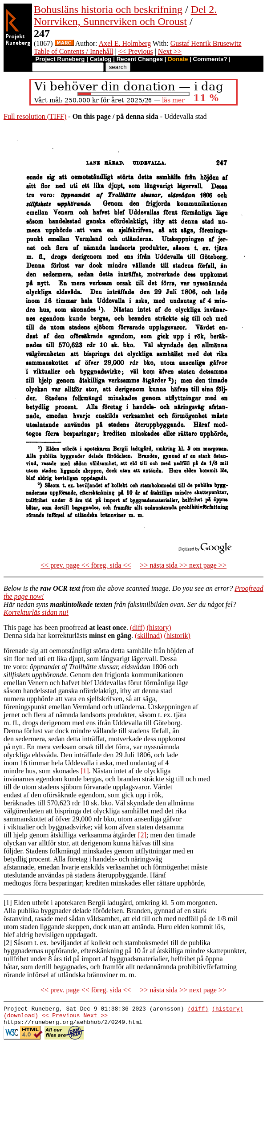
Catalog (101, 59)
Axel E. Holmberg (125, 43)
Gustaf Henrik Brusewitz (206, 43)
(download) (21, 1018)
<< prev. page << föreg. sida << (85, 565)
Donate (178, 59)
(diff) (137, 627)
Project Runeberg (60, 59)
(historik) (177, 635)
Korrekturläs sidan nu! (36, 612)
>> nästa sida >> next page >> (183, 565)
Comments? (210, 59)
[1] (85, 771)
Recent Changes (140, 59)
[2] (142, 835)
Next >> (170, 51)
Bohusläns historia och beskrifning (108, 9)
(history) (158, 627)
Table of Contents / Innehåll (73, 51)
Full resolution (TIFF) (35, 116)
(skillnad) (148, 635)
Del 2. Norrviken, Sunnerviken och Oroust (125, 15)
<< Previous (135, 51)
